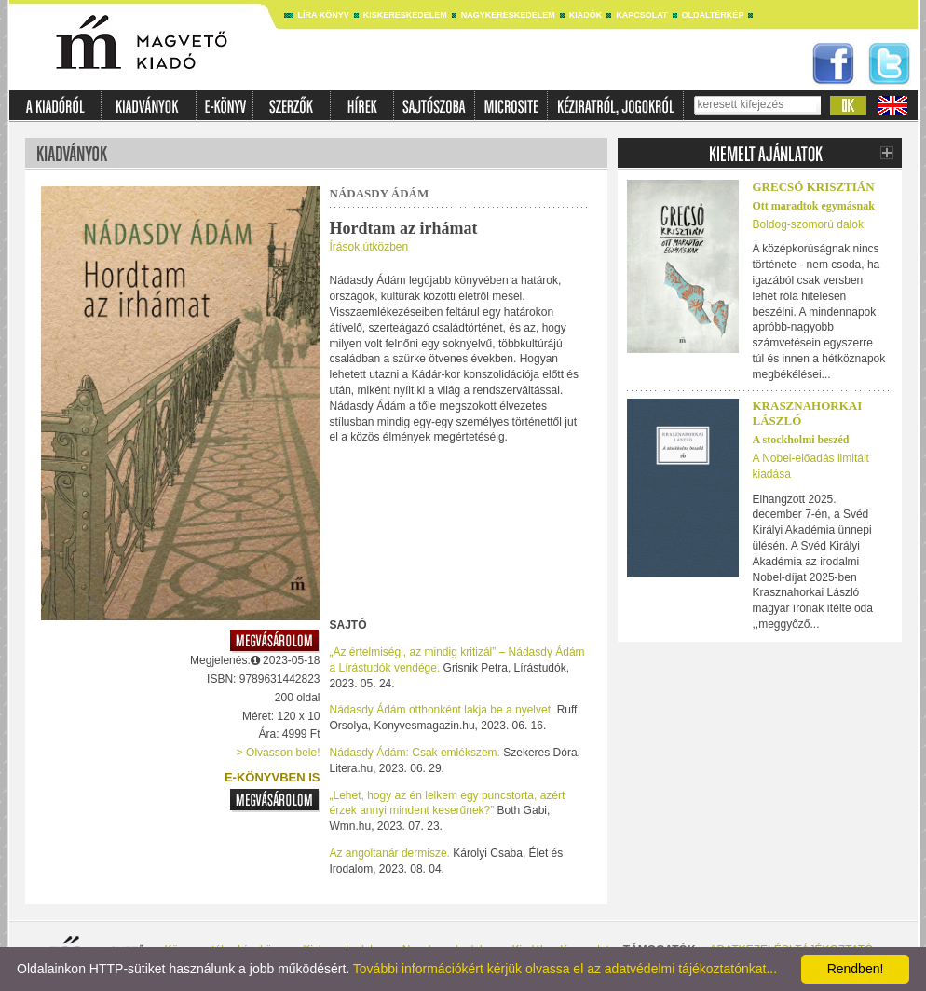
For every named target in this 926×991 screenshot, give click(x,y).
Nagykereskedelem (508, 15)
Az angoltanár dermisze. (390, 853)
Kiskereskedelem (405, 15)
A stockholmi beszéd (801, 439)
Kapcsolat (641, 15)
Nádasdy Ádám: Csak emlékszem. (415, 752)
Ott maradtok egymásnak (814, 205)
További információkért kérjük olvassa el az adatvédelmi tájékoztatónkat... (565, 968)
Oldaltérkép (713, 15)
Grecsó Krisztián (814, 187)
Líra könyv (323, 15)
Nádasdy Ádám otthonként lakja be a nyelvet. (442, 709)
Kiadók (586, 15)
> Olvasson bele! (278, 752)
